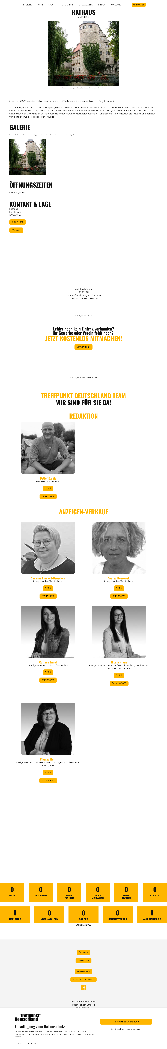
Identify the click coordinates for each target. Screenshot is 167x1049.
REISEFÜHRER (67, 4)
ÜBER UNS (83, 952)
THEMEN (101, 4)
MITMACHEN (139, 4)
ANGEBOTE (116, 4)
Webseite (16, 230)
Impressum (31, 1043)
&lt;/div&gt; (83, 623)
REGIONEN (28, 4)
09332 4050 (17, 222)
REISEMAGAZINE (85, 4)
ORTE (40, 4)
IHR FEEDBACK (83, 971)
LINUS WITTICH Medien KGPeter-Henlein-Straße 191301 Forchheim (83, 1004)
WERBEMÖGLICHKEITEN (83, 979)
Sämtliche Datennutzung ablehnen (126, 1029)
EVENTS (52, 4)
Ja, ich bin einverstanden (126, 1021)
